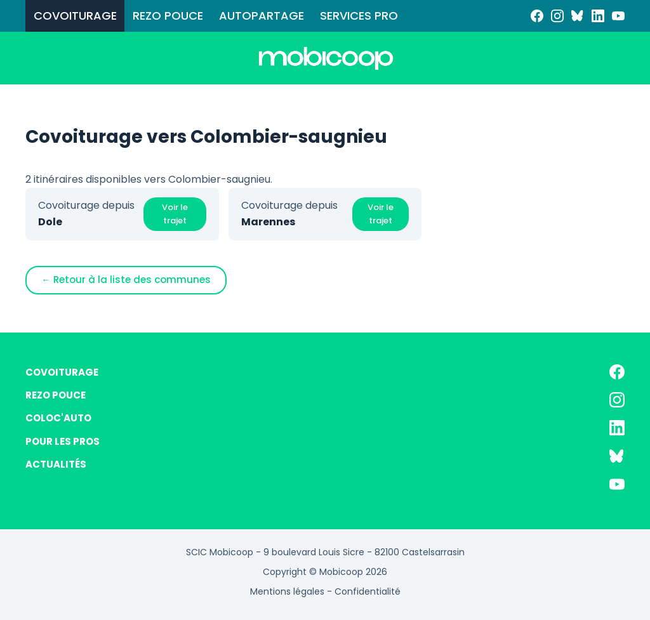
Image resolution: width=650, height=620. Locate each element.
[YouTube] (618, 16)
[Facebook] (537, 16)
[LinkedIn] (598, 16)
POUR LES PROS (62, 441)
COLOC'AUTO (58, 418)
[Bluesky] (577, 16)
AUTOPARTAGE (261, 15)
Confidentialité (368, 591)
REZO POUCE (168, 15)
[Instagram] (557, 16)
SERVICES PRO (359, 15)
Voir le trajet (175, 214)
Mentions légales (287, 591)
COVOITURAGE (75, 15)
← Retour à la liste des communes (126, 279)
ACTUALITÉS (55, 464)
